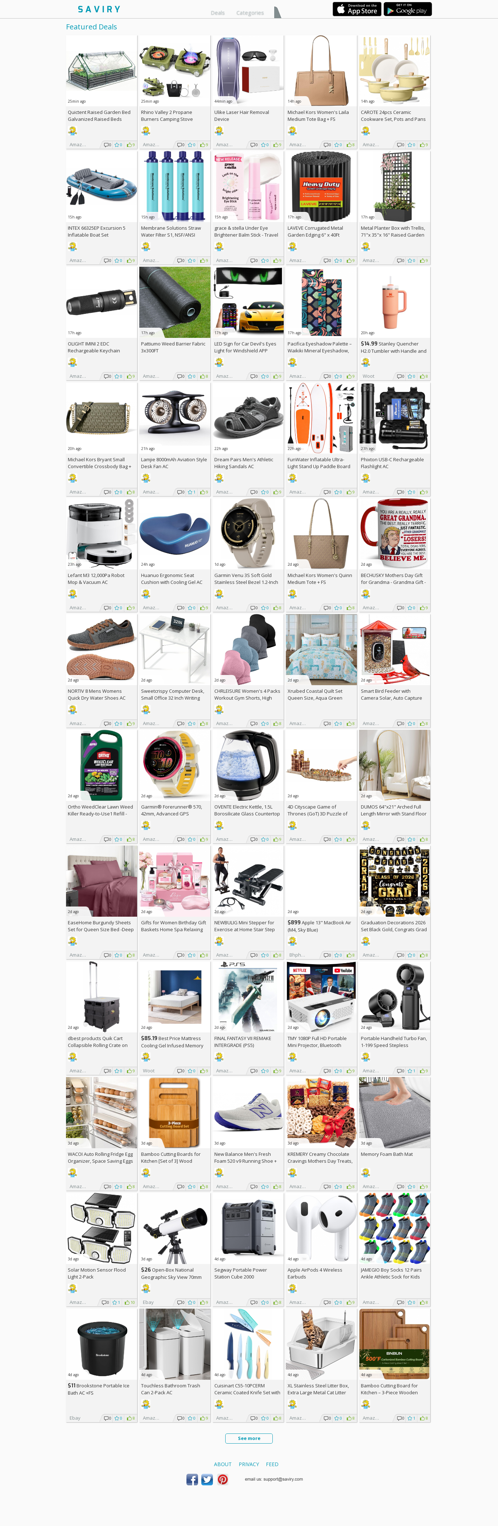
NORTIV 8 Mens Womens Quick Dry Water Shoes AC (96, 694)
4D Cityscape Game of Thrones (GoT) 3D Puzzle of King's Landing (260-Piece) (317, 813)
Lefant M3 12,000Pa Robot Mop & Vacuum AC (96, 578)
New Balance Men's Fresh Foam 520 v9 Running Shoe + (245, 1161)
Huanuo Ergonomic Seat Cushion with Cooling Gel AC (171, 578)
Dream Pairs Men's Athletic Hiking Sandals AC (243, 463)
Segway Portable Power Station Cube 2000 (240, 1273)
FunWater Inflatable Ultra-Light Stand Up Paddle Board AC (319, 466)
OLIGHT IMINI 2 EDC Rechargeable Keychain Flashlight (94, 350)
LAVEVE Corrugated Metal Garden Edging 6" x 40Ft (315, 231)
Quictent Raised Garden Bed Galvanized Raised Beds (99, 115)
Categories (250, 12)
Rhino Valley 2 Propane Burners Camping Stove (167, 115)
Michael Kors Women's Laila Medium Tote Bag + (318, 115)
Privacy (249, 1464)
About (223, 1464)
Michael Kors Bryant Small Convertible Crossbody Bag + (99, 466)
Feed (272, 1464)
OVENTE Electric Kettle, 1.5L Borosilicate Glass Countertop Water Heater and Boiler (247, 813)
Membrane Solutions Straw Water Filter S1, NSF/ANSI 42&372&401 (171, 235)
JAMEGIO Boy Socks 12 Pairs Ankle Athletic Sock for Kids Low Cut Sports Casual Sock (391, 1277)
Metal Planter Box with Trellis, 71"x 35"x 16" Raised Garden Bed (393, 235)
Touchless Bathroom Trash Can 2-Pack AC (170, 1389)
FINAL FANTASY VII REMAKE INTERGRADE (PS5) (242, 1041)
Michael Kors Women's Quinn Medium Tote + (320, 578)
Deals (218, 12)
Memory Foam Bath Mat (387, 1154)
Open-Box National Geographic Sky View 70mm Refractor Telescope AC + (171, 1277)
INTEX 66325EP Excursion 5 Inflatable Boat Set (96, 231)
